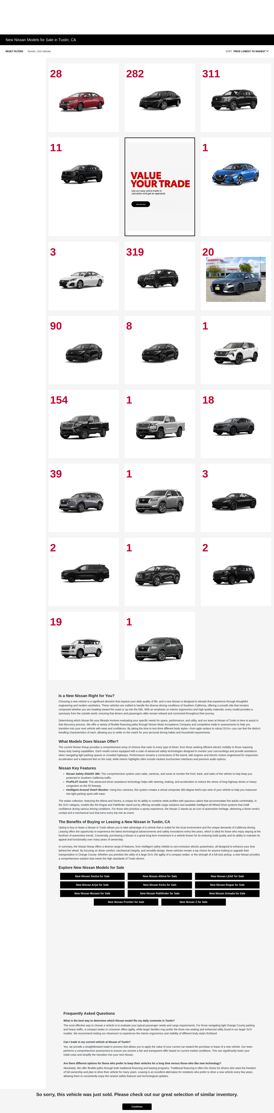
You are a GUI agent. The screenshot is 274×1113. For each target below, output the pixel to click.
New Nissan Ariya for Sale (92, 884)
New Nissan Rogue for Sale (227, 884)
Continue (137, 1106)
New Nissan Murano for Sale (92, 893)
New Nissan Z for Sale (193, 902)
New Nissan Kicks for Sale (159, 884)
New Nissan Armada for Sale (227, 893)
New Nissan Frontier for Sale (126, 902)
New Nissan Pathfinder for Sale (160, 893)
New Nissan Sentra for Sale (92, 876)
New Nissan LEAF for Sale (227, 876)
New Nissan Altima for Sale (160, 876)
